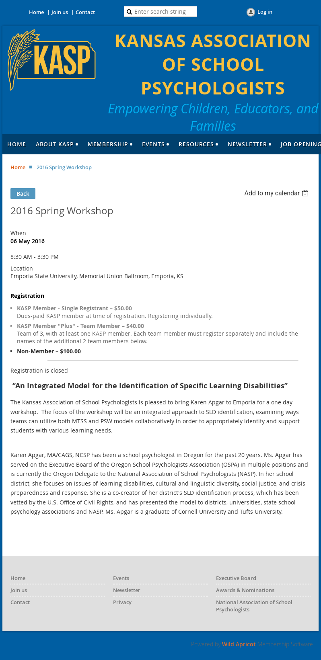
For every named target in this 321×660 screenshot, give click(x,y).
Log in (264, 11)
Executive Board (236, 578)
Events (121, 578)
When (18, 233)
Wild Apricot (239, 644)
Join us (59, 12)
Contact (85, 12)
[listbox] (277, 193)
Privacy (122, 602)
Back (22, 193)
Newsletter (126, 590)
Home (36, 12)
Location (21, 268)
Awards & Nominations (245, 590)
